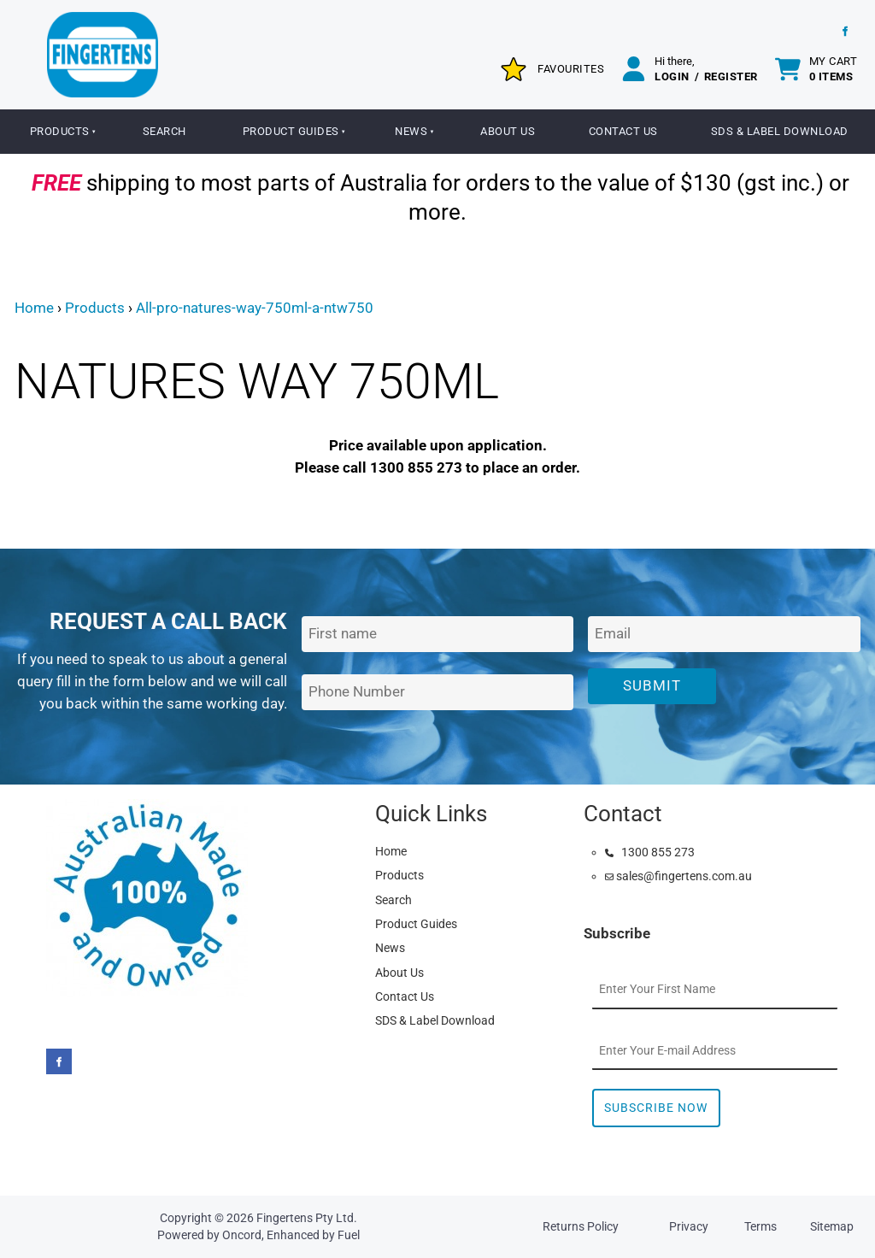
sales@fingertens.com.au (678, 876)
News (411, 131)
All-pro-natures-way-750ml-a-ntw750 (254, 307)
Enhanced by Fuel (313, 1235)
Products (60, 131)
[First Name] (438, 634)
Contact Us (623, 131)
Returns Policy (581, 1226)
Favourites (570, 68)
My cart (833, 69)
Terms (760, 1226)
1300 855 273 (650, 852)
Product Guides (291, 131)
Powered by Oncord (209, 1235)
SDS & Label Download (435, 1020)
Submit (652, 685)
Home (34, 307)
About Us (507, 131)
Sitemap (832, 1226)
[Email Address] (724, 634)
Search (164, 131)
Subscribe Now (656, 1107)
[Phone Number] (438, 692)
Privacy (688, 1226)
